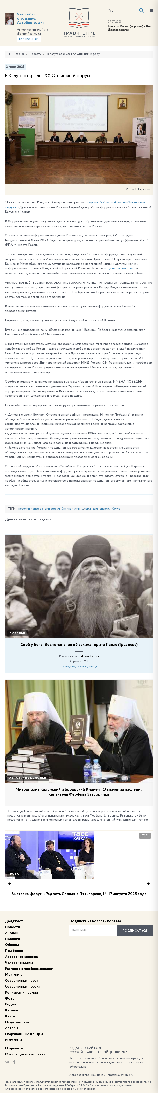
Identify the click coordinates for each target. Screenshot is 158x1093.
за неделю (68, 666)
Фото (14, 874)
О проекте (14, 1048)
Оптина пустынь (72, 508)
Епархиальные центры (24, 1034)
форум (55, 508)
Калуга (116, 508)
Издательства (17, 1022)
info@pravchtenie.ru (120, 1075)
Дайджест (14, 921)
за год (93, 666)
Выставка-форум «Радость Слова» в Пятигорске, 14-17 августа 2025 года (79, 894)
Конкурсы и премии (21, 992)
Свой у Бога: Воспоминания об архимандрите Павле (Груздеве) (79, 645)
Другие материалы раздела (28, 519)
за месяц (82, 666)
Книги (10, 1016)
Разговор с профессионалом (29, 969)
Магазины (13, 1040)
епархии (105, 508)
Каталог (12, 1010)
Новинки (17, 633)
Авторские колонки (28, 778)
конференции (40, 508)
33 (145, 835)
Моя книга (14, 974)
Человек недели (19, 963)
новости (24, 508)
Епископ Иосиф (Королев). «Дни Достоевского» (129, 28)
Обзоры (12, 945)
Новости (12, 927)
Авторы (11, 1028)
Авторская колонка (21, 957)
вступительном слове (119, 268)
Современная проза (21, 980)
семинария (91, 508)
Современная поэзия (22, 986)
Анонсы (11, 933)
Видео (10, 1004)
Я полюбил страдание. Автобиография (30, 19)
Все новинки (28, 39)
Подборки (14, 951)
